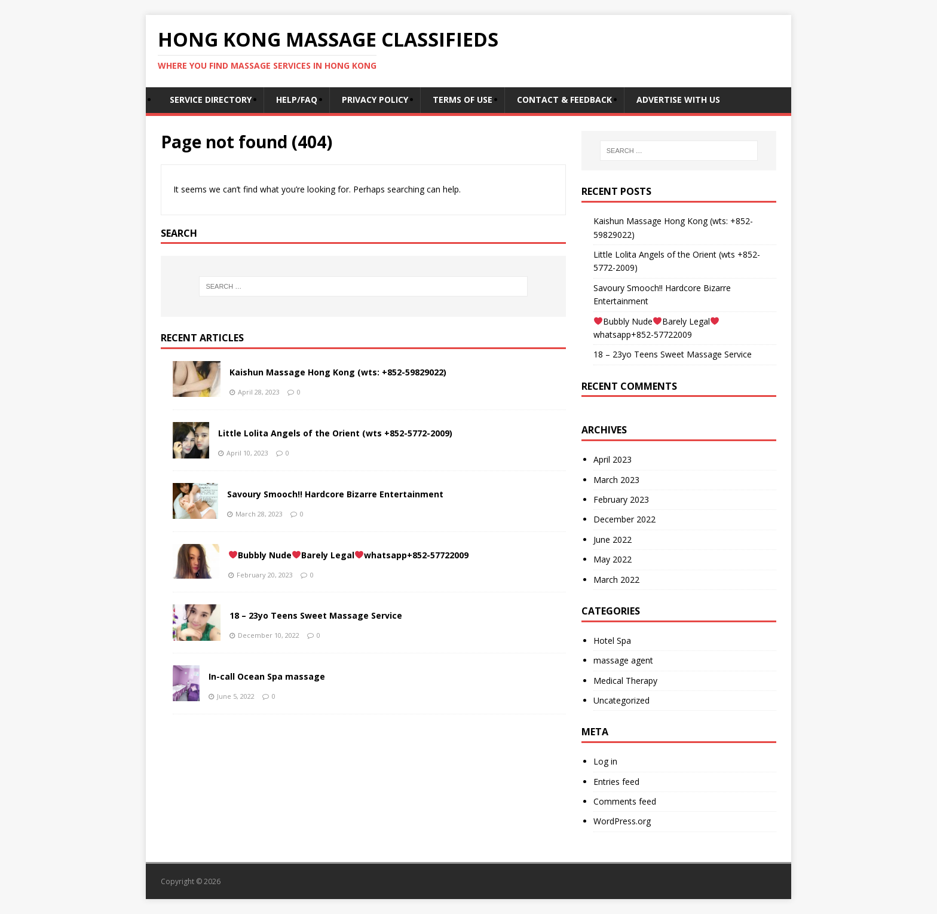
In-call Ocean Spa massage (267, 676)
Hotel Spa (612, 640)
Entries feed (616, 781)
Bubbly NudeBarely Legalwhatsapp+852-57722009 (348, 555)
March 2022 (616, 579)
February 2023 (621, 499)
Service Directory (211, 99)
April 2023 (612, 459)
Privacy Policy (375, 99)
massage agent (623, 660)
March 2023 (616, 479)
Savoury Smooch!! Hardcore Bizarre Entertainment (335, 494)
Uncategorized (621, 700)
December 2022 (624, 519)
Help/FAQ (296, 99)
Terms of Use (462, 99)
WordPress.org (622, 821)
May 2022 (612, 559)
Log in (605, 761)
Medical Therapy (625, 680)
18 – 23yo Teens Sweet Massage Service (315, 615)
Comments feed (624, 801)
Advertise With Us (678, 99)
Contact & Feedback (564, 99)
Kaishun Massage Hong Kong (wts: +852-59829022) (337, 372)
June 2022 (612, 539)
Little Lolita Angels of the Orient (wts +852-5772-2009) (335, 433)
